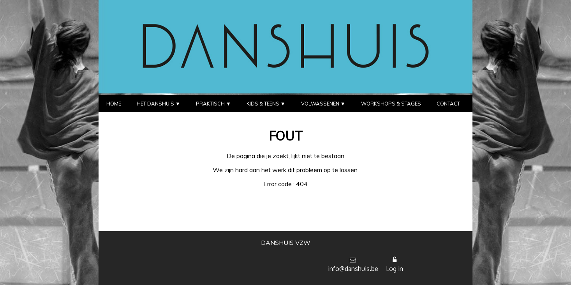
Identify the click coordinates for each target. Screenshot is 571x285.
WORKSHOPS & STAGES (391, 103)
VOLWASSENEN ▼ (323, 103)
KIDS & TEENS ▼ (266, 103)
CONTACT (448, 103)
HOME (113, 103)
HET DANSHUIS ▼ (158, 103)
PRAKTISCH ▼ (213, 103)
